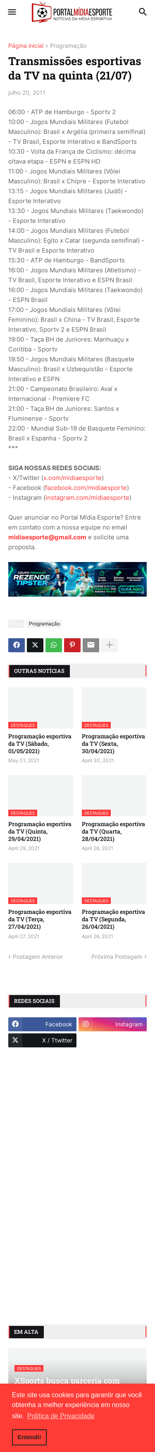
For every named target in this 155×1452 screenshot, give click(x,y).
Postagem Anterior (38, 956)
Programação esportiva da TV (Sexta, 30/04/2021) (113, 744)
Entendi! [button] (29, 1437)
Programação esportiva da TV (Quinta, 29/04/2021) (40, 831)
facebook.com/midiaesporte (86, 488)
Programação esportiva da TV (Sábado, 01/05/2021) (40, 744)
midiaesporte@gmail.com (47, 537)
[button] (11, 12)
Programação (68, 46)
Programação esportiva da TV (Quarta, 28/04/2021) (113, 831)
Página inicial (25, 46)
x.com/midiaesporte (72, 478)
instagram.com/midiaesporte (87, 497)
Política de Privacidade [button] (61, 1415)
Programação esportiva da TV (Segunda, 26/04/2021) (113, 919)
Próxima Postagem (116, 956)
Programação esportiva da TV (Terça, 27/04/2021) (40, 919)
